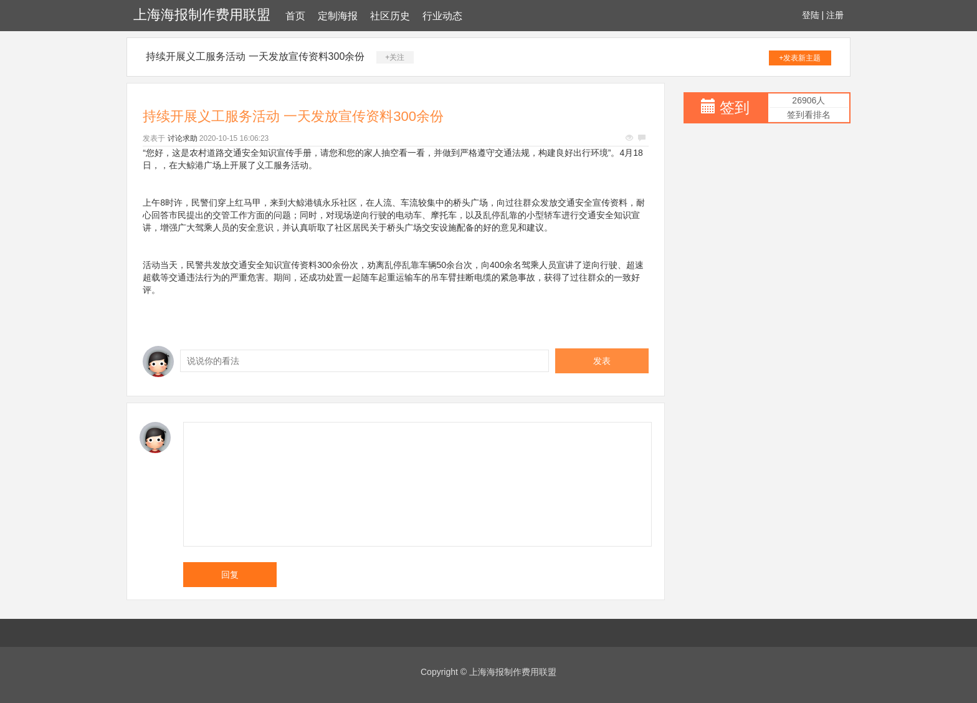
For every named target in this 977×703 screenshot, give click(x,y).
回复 (230, 575)
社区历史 (390, 16)
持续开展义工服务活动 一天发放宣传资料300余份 (255, 56)
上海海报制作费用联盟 (201, 14)
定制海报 (338, 16)
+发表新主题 (800, 58)
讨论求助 (183, 138)
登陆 (810, 15)
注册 (835, 15)
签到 (735, 107)
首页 (295, 16)
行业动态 (442, 16)
